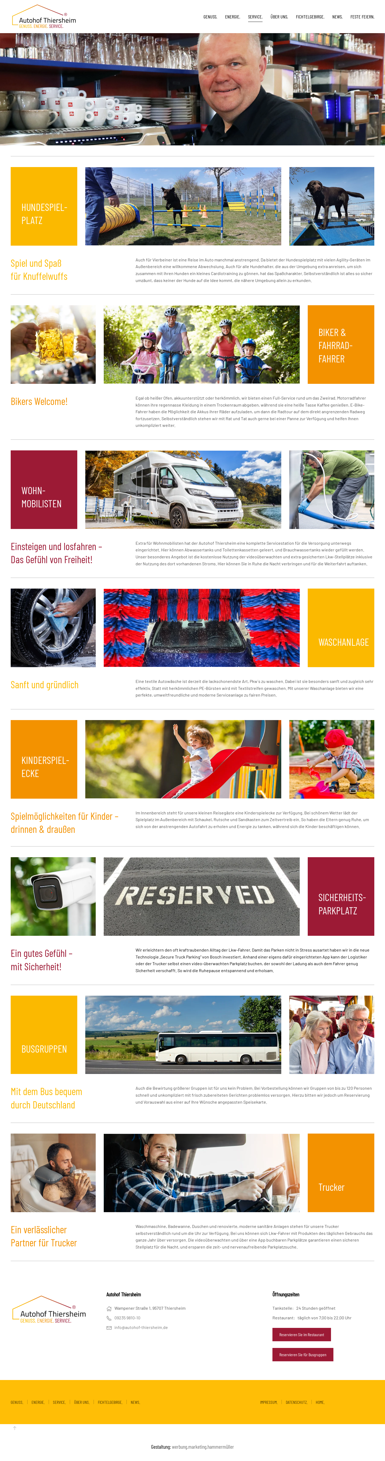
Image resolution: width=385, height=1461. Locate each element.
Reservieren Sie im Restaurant (301, 1334)
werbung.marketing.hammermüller (203, 1446)
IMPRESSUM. (269, 1402)
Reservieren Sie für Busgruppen (302, 1354)
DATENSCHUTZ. (296, 1402)
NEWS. (337, 17)
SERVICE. (59, 1402)
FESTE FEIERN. (362, 17)
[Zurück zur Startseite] (44, 16)
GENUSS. (17, 1402)
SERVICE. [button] (255, 17)
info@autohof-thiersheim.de (141, 1327)
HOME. (320, 1402)
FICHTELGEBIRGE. (310, 17)
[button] (15, 1428)
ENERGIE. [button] (232, 17)
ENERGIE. (38, 1402)
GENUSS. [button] (210, 17)
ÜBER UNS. (279, 17)
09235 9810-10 (127, 1317)
